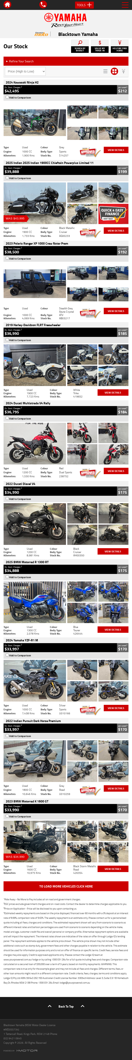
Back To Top (66, 1006)
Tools (84, 5)
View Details (116, 150)
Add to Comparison (20, 97)
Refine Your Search (20, 61)
